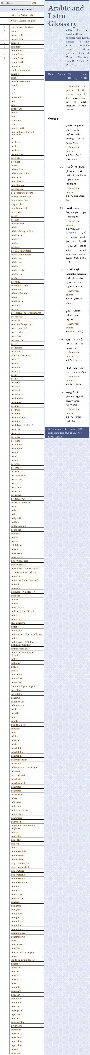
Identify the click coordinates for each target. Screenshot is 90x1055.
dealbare (15, 142)
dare (13, 89)
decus (14, 506)
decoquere (16, 448)
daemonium (17, 38)
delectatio (16, 786)
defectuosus (17, 556)
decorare (15, 459)
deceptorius (17, 332)
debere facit (17, 169)
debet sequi (17, 188)
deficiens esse (18, 618)
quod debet (17, 211)
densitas (15, 975)
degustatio (16, 693)
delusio (14, 831)
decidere (15, 351)
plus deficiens (18, 622)
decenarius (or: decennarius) (26, 312)
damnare (15, 46)
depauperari (17, 1010)
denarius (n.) (17, 897)
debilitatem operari (21, 254)
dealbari (15, 146)
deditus (15, 521)
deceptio (15, 320)
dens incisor (17, 944)
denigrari (15, 909)
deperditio (16, 1037)
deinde (14, 720)
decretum (16, 487)
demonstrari (17, 870)
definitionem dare (20, 648)
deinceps (15, 716)
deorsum (15, 1006)
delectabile (16, 747)
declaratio (16, 390)
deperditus (16, 1045)
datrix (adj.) (17, 108)
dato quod (16, 120)
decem (14, 308)
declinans (16, 401)
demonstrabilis (18, 851)
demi (13, 847)
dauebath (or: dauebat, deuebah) (23, 133)
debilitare (16, 239)
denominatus (18, 936)
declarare (15, 382)
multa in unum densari (23, 959)
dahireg (15, 42)
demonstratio (18, 874)
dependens (16, 1017)
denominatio (17, 928)
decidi (14, 359)
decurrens (16, 490)
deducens (16, 529)
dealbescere (17, 150)
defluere (15, 666)
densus (14, 983)
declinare (15, 405)
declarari (15, 386)
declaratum (17, 394)
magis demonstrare (21, 863)
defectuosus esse (19, 560)
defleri (14, 658)
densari (15, 955)
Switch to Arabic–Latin (22, 14)
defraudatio (17, 682)
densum (15, 979)
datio (13, 100)
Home (51, 74)
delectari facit (18, 782)
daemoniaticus (18, 35)
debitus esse (17, 301)
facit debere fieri (19, 200)
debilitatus (16, 262)
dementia (16, 835)
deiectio (15, 713)
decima (14, 363)
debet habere (17, 184)
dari (13, 93)
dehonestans (17, 701)
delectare (15, 771)
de (12, 138)
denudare (16, 990)
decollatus (16, 440)
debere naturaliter (20, 173)
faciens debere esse (21, 196)
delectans (16, 763)
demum (15, 890)
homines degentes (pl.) (23, 686)
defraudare (16, 678)
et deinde (15, 728)
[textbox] (16, 3)
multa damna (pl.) (20, 69)
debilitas (15, 246)
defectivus (16, 552)
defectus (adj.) (18, 564)
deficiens (15, 615)
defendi (15, 584)
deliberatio (16, 802)
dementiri (16, 839)
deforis (14, 670)
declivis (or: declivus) (22, 425)
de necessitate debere (22, 192)
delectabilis (16, 755)
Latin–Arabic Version (22, 9)
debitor (14, 277)
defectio (15, 549)
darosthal (16, 97)
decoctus (15, 432)
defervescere (17, 607)
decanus (15, 304)
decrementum (18, 475)
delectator (16, 790)
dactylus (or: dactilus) (22, 27)
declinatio (16, 413)
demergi (15, 843)
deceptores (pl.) (19, 328)
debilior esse (17, 223)
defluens (15, 662)
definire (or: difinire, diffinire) (26, 634)
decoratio (16, 467)
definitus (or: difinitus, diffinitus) (23, 653)
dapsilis (15, 85)
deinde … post (18, 724)
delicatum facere (19, 810)
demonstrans (18, 855)
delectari (15, 779)
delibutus (16, 806)
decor (14, 456)
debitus (15, 297)
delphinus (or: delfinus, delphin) (23, 826)
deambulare (17, 153)
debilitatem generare (21, 250)
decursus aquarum (20, 502)
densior (15, 971)
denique (15, 917)
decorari (15, 463)
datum (14, 112)
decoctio (15, 429)
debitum (15, 281)
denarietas (16, 894)
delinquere (16, 817)
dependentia (17, 1021)
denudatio (16, 998)
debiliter (15, 266)
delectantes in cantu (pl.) (24, 767)
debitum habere (19, 293)
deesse (14, 541)
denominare (17, 921)
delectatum (17, 794)
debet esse (16, 177)
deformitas (16, 674)
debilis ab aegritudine (22, 231)
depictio (15, 1048)
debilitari (15, 242)
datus (14, 116)
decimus (15, 367)
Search (61, 74)
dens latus (16, 948)
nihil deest (16, 545)
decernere (16, 336)
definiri (15, 638)
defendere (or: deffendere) (24, 580)
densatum (16, 967)
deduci (14, 537)
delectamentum (19, 759)
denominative (18, 932)
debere (14, 165)
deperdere (16, 1029)
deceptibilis (17, 316)
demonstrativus (19, 882)
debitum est (17, 289)
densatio (15, 963)
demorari (15, 886)
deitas (14, 732)
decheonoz (16, 347)
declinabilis (17, 398)
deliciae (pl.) (17, 813)
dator (13, 104)
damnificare (17, 58)
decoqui (15, 452)
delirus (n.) (16, 821)
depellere (15, 1014)
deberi (14, 215)
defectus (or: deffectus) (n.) (25, 568)
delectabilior (17, 751)
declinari (15, 409)
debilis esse (16, 235)
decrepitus (16, 479)
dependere (16, 1025)
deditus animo (18, 525)
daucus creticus (19, 128)
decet (13, 343)
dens (13, 940)
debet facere (17, 181)
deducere (15, 533)
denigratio (16, 913)
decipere (15, 370)
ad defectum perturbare (23, 572)
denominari (17, 925)
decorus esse (17, 471)
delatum (15, 740)
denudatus (16, 1002)
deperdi (15, 1033)
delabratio (16, 736)
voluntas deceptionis (21, 324)
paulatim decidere (20, 355)
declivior (15, 421)
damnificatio (17, 62)
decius (14, 378)
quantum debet (19, 208)
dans (13, 77)
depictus (15, 1052)
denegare (15, 901)
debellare (15, 157)
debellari (15, 161)
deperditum (17, 1041)
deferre (14, 599)
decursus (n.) (18, 498)
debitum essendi (19, 285)
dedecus (15, 510)
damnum (15, 66)
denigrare (16, 905)
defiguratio (16, 630)
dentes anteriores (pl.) (22, 952)
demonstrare (17, 859)
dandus (15, 73)
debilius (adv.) (18, 270)
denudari (15, 994)
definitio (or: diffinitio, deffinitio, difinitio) (22, 643)
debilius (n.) (17, 273)
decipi (14, 374)
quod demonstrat (20, 866)
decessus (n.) (17, 339)
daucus (14, 124)
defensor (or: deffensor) (23, 591)
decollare (15, 436)
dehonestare (17, 705)
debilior (15, 219)
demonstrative (18, 878)
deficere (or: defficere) (22, 611)
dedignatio (16, 518)
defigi (14, 626)
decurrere (16, 494)
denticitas (16, 986)
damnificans (17, 54)
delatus (14, 744)
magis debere (18, 204)
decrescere (16, 483)
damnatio (16, 50)
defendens (16, 576)
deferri (14, 603)
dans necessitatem (20, 81)
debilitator (16, 258)
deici (13, 709)
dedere (14, 514)
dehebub (15, 697)
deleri (14, 798)
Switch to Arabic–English (22, 20)
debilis (14, 227)
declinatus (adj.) (19, 417)
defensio (15, 587)
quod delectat (18, 775)
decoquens (16, 444)
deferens (15, 595)
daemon (15, 31)
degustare (16, 689)
